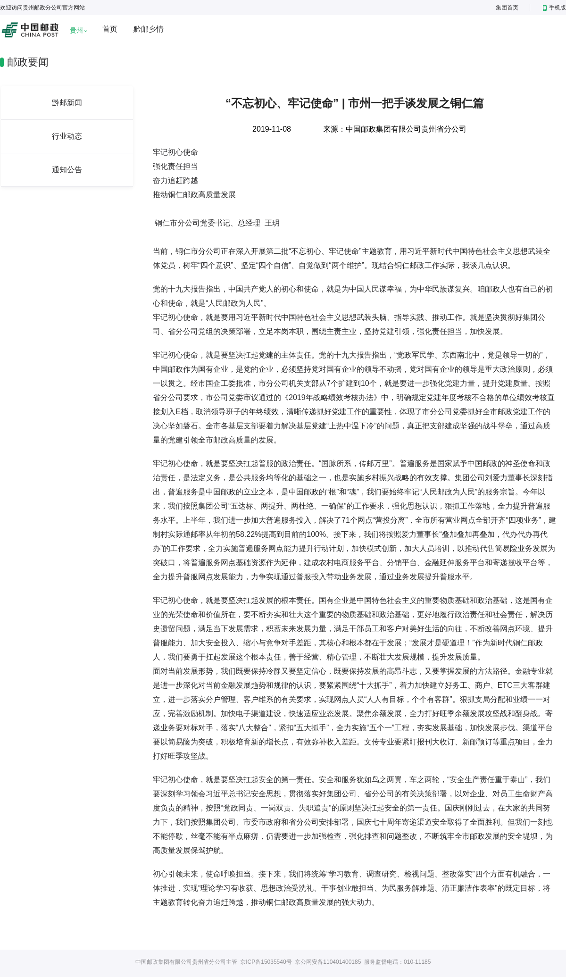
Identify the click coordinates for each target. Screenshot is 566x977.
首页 (109, 29)
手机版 (554, 7)
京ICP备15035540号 (265, 962)
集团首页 (507, 7)
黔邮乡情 (148, 29)
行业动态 (67, 136)
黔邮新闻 (67, 103)
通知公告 (67, 170)
